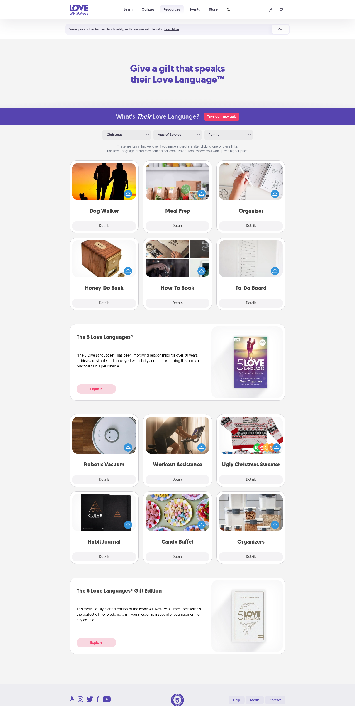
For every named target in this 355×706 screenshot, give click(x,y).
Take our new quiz (221, 116)
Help (236, 700)
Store (213, 9)
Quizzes (148, 9)
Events (194, 9)
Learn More (171, 29)
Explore (96, 388)
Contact (275, 700)
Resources (171, 9)
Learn (128, 9)
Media (254, 700)
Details (104, 226)
